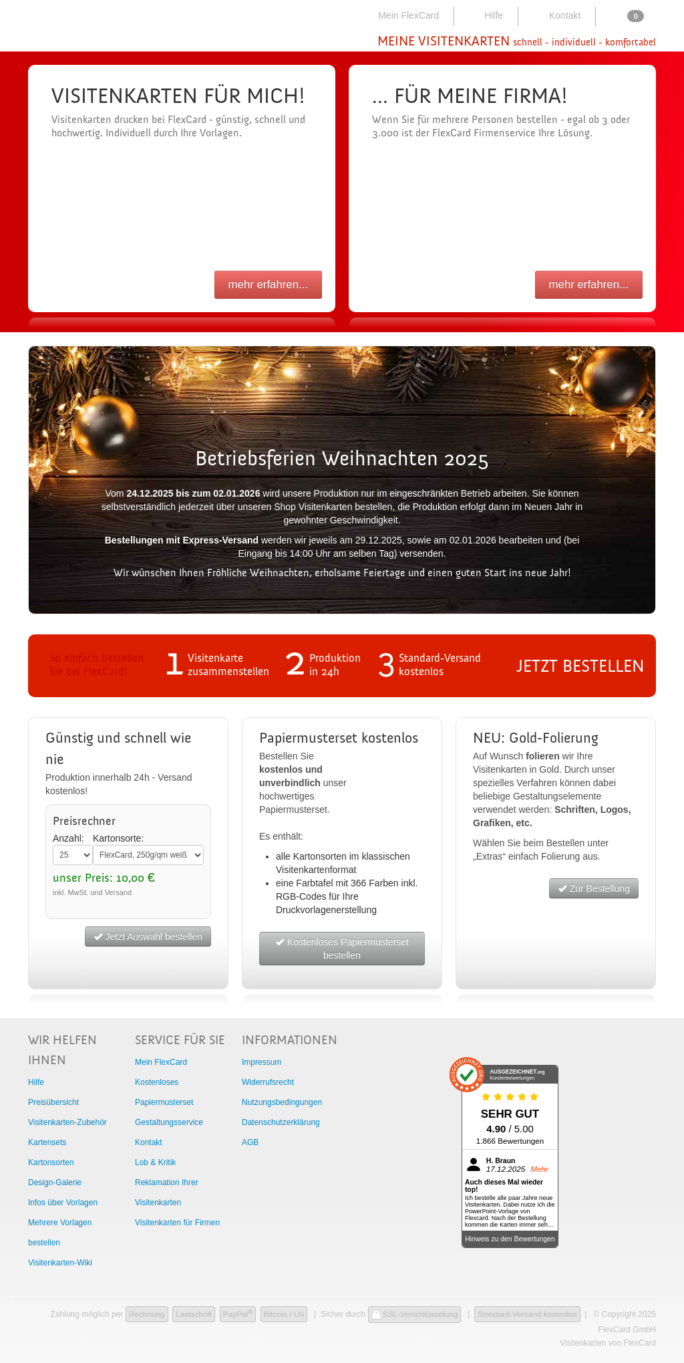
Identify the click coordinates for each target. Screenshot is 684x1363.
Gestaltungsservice (169, 1122)
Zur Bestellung (594, 888)
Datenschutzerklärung (281, 1122)
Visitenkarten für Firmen (177, 1222)
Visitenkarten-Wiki (60, 1262)
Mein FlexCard (400, 15)
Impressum (261, 1062)
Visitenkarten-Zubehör (67, 1122)
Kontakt (555, 15)
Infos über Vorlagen (63, 1202)
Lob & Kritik (155, 1162)
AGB (250, 1142)
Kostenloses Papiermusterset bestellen (342, 949)
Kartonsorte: (118, 838)
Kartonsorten (51, 1162)
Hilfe (484, 15)
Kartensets (47, 1142)
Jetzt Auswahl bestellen (148, 936)
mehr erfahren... (268, 284)
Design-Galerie (54, 1182)
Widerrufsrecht (268, 1082)
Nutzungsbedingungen (282, 1102)
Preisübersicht (53, 1102)
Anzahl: (68, 838)
